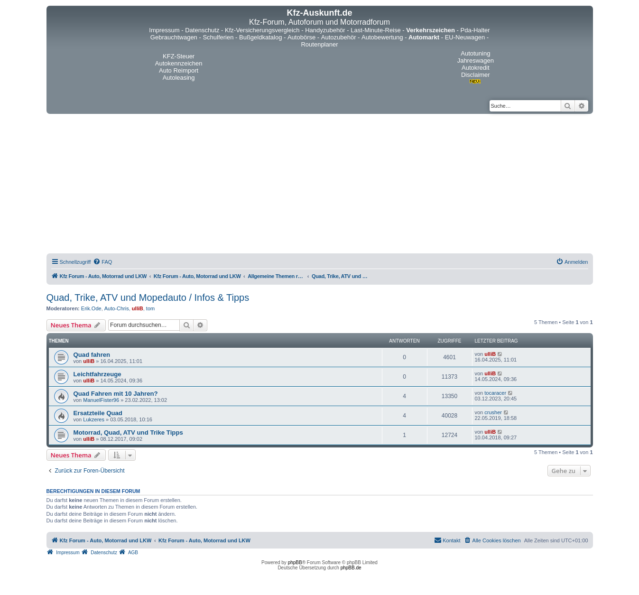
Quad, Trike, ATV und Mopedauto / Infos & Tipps (148, 297)
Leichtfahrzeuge (97, 374)
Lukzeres (93, 419)
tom (150, 308)
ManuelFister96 (101, 400)
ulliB (137, 308)
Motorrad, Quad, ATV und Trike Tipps (128, 432)
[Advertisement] (319, 185)
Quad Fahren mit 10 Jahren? (116, 393)
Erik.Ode (91, 308)
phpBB (295, 562)
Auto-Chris (116, 308)
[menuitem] (102, 262)
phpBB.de (351, 567)
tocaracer (495, 393)
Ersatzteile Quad (98, 413)
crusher (493, 412)
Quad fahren (92, 354)
